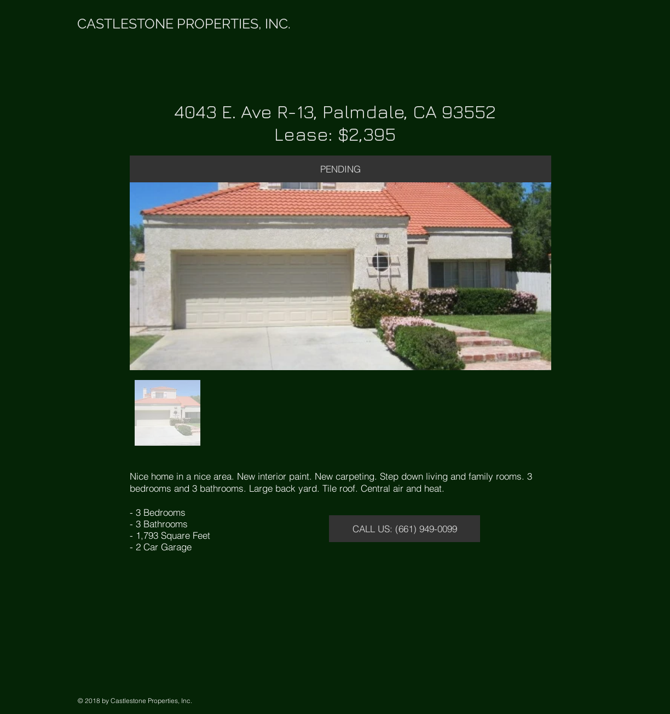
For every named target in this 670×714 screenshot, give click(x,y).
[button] (340, 169)
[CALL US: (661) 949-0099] (404, 528)
